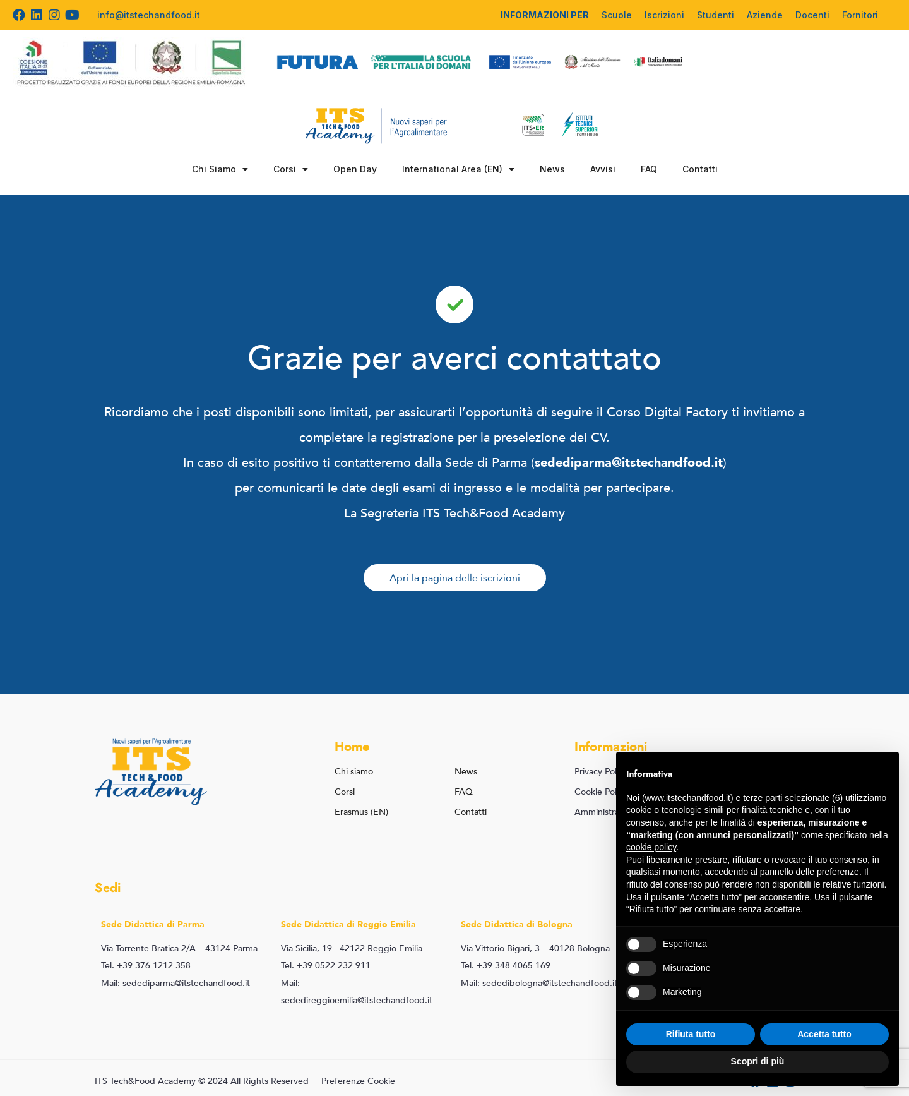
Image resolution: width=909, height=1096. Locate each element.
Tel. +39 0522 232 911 (326, 966)
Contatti (700, 169)
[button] (455, 577)
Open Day (355, 169)
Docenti (812, 14)
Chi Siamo (220, 169)
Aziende (765, 14)
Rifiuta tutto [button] (691, 1034)
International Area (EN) (458, 169)
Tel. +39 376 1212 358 (146, 966)
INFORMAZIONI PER (545, 14)
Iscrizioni (664, 14)
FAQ (649, 169)
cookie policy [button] (651, 847)
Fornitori (860, 14)
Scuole (617, 14)
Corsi (290, 169)
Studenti (715, 14)
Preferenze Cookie (358, 1081)
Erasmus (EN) (361, 812)
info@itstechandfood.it (148, 14)
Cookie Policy (600, 792)
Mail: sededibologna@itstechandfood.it (539, 983)
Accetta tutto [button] (824, 1034)
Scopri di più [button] (758, 1061)
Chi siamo (354, 772)
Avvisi (602, 169)
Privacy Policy (600, 772)
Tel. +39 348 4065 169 (505, 966)
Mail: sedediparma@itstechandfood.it (175, 983)
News (552, 169)
